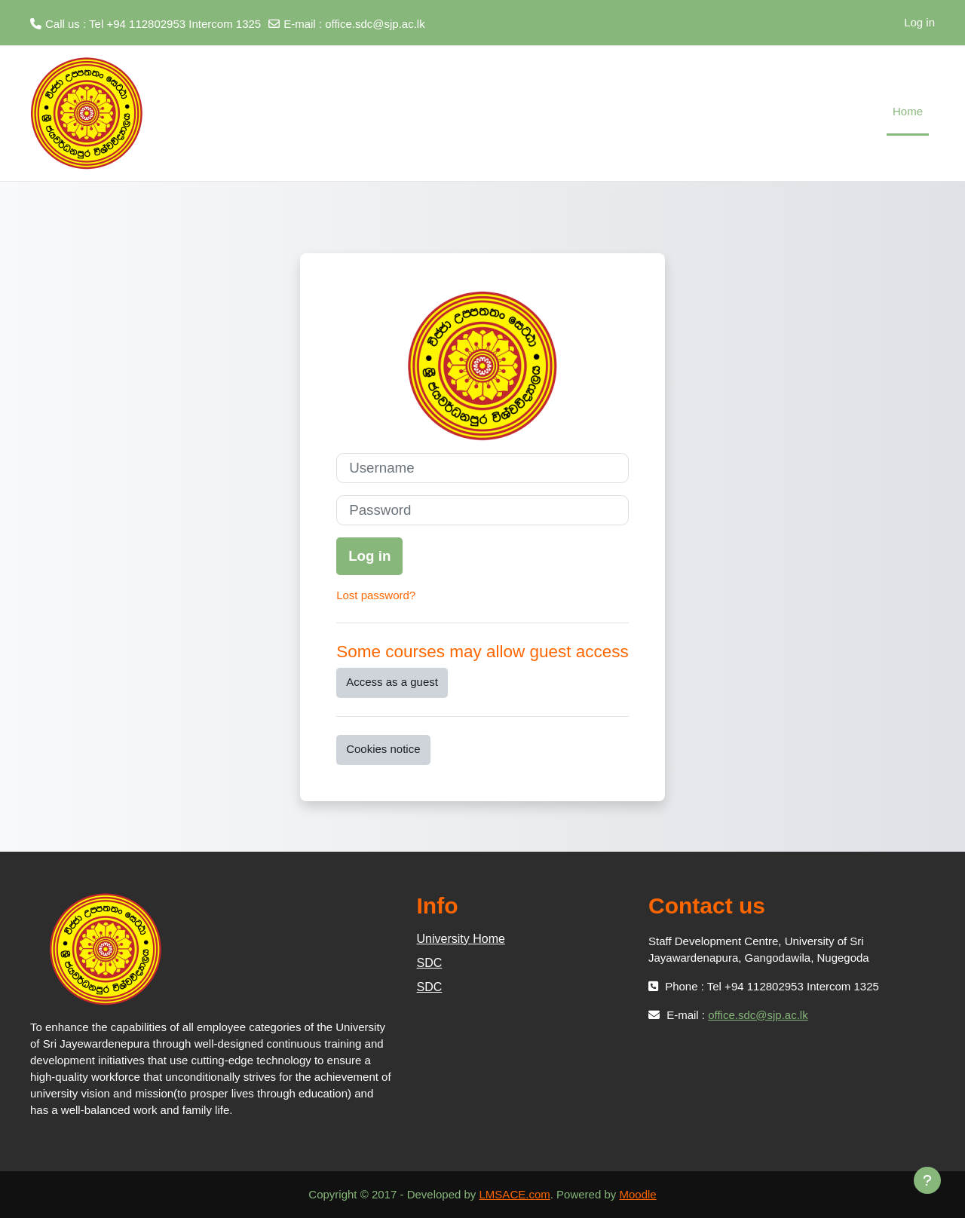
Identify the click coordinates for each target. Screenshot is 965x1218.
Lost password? (375, 595)
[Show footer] (927, 1180)
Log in (919, 22)
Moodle (637, 1194)
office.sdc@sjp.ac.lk (375, 23)
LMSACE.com (514, 1194)
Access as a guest (392, 681)
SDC (430, 962)
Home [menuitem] (908, 111)
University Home (461, 938)
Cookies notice (383, 748)
